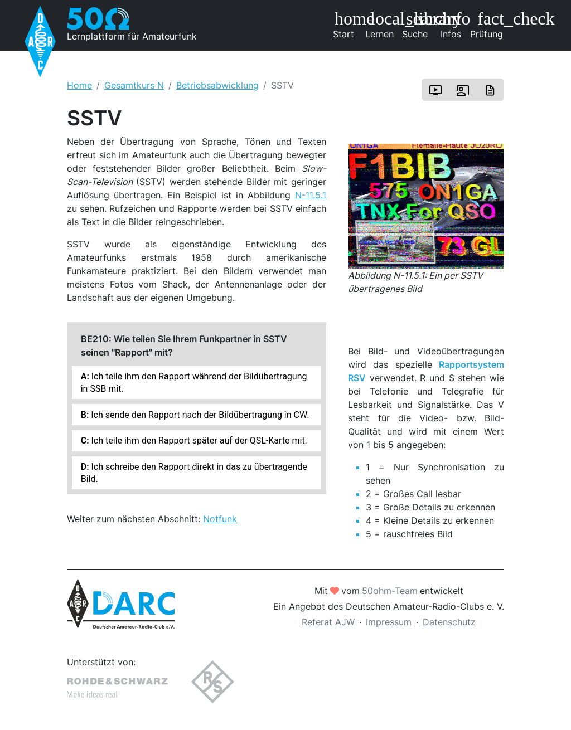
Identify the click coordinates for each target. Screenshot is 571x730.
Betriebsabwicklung (217, 85)
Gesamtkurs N (134, 85)
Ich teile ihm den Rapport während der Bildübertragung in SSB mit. (194, 382)
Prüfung (487, 24)
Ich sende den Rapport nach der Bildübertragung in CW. (199, 415)
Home (79, 85)
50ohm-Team (390, 590)
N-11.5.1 (310, 195)
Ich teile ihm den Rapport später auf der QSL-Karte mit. (198, 440)
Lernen (381, 24)
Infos (455, 24)
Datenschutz (449, 621)
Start (347, 24)
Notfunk (220, 518)
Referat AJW (328, 621)
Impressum (389, 621)
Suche (417, 24)
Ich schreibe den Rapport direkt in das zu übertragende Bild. (194, 472)
